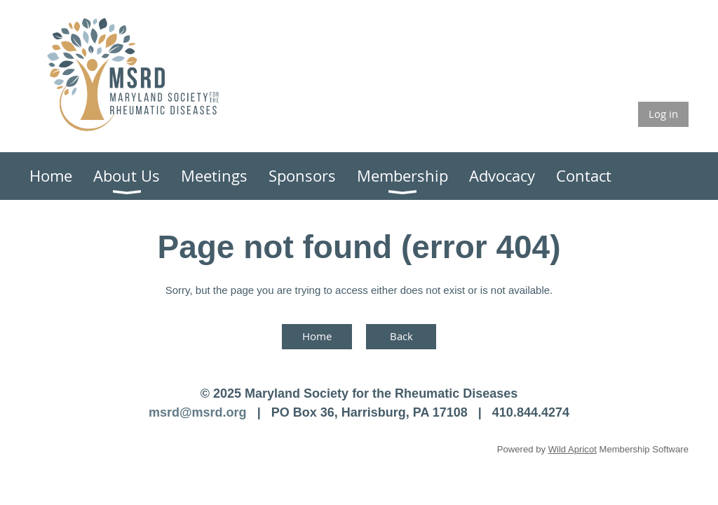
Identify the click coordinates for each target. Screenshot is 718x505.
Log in (663, 114)
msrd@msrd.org (198, 412)
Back (401, 336)
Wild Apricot (572, 449)
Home (317, 336)
